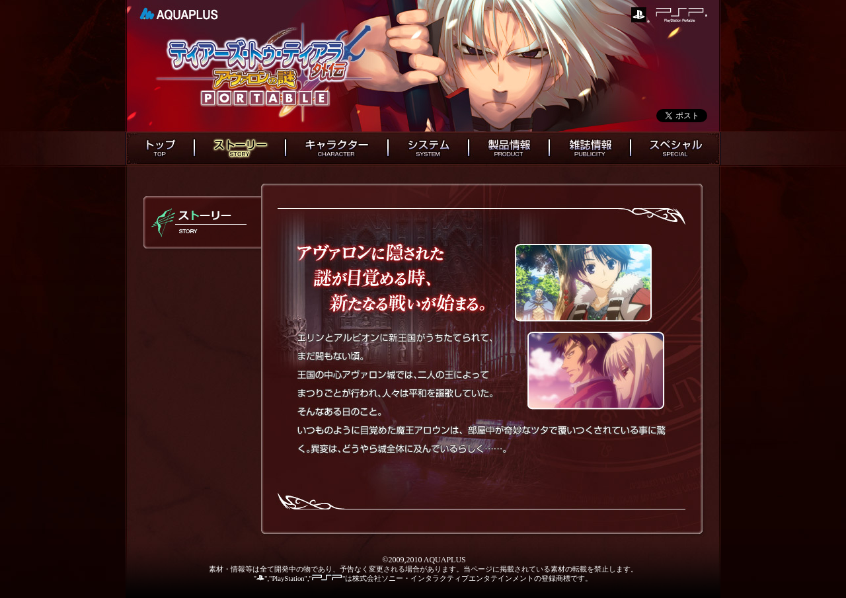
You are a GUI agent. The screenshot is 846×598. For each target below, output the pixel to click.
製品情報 (509, 148)
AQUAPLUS (178, 13)
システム (428, 148)
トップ (159, 148)
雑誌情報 (590, 148)
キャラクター (337, 148)
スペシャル (676, 148)
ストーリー (240, 148)
